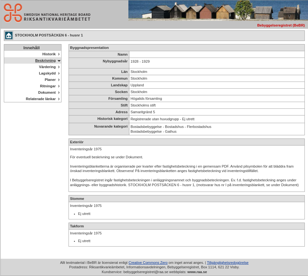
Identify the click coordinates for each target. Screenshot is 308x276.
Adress (122, 112)
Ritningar (48, 86)
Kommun (119, 78)
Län (124, 72)
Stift (124, 105)
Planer (50, 80)
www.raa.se (197, 272)
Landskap (119, 85)
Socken (121, 92)
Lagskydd (47, 73)
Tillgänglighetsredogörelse (227, 262)
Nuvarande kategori (110, 126)
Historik (49, 54)
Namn (123, 54)
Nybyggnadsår (115, 61)
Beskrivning (45, 60)
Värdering (47, 67)
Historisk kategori (112, 119)
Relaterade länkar (41, 99)
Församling (117, 98)
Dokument (47, 92)
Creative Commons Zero (148, 262)
